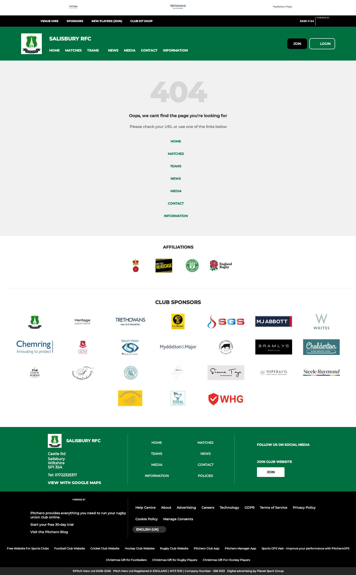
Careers (208, 507)
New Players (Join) (106, 21)
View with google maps (74, 483)
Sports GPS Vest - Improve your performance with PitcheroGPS (305, 548)
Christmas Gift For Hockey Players (226, 560)
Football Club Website (69, 548)
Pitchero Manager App (240, 548)
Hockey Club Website (139, 548)
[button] (54, 50)
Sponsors (75, 21)
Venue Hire (49, 21)
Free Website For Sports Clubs (28, 548)
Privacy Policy (304, 507)
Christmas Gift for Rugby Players (174, 560)
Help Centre (145, 507)
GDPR (249, 507)
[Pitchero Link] (326, 23)
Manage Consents (178, 519)
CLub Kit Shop (141, 21)
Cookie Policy (146, 519)
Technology (229, 507)
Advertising (186, 507)
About (166, 507)
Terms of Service (273, 507)
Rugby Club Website (174, 548)
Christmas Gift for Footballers (126, 560)
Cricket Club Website (104, 548)
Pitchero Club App (206, 548)
